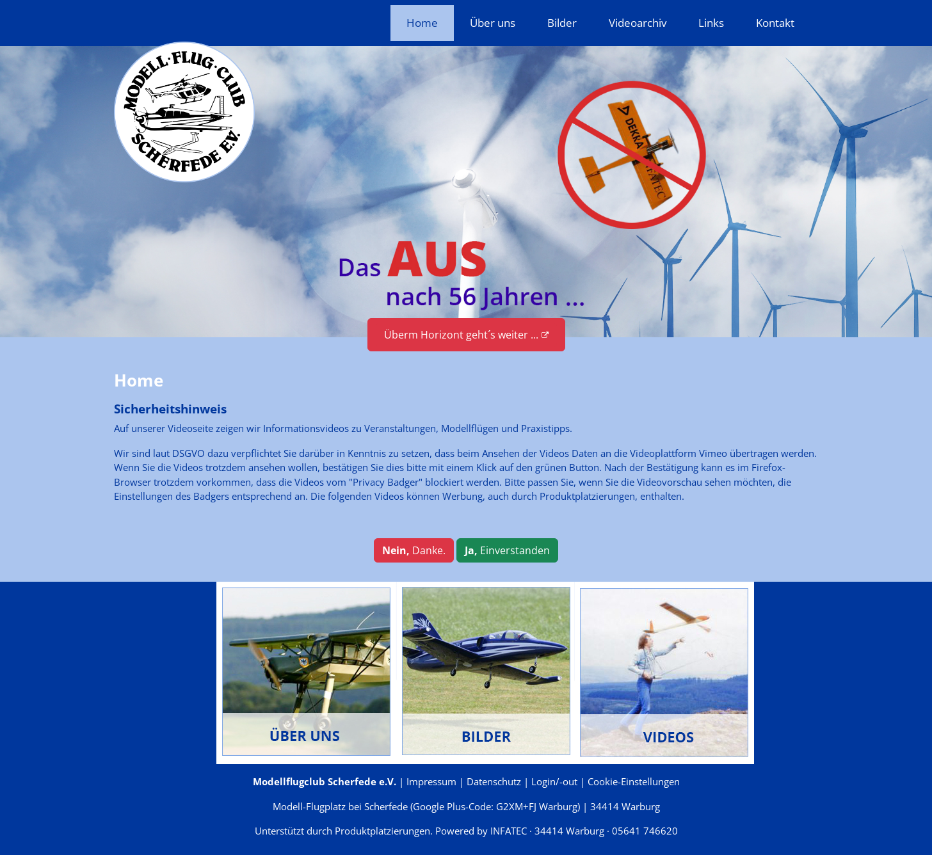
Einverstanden (507, 550)
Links (711, 22)
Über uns (492, 22)
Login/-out (554, 781)
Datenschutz (494, 781)
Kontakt (775, 22)
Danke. (414, 550)
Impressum (431, 781)
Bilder (562, 22)
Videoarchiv (637, 22)
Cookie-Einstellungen (634, 781)
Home (422, 22)
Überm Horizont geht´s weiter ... (466, 335)
